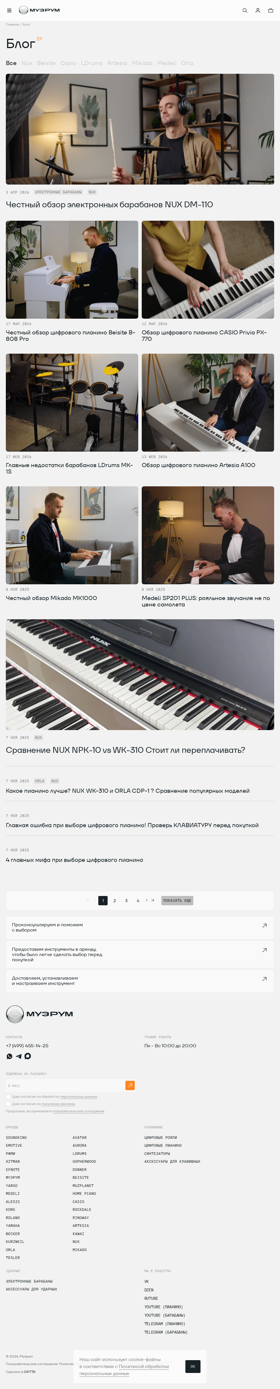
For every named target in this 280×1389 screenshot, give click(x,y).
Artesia (117, 63)
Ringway (81, 1217)
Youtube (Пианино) (163, 1306)
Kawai (78, 1233)
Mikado (142, 63)
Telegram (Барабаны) (166, 1332)
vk (146, 1281)
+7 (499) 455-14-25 (27, 1046)
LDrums (92, 63)
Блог (26, 24)
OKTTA (29, 1371)
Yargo (12, 1185)
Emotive (14, 1145)
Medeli (166, 63)
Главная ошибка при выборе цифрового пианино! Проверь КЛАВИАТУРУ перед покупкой (132, 825)
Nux (26, 63)
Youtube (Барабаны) (165, 1315)
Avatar (80, 1137)
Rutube (151, 1298)
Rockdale (82, 1209)
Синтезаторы (157, 1153)
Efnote (13, 1169)
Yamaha (13, 1225)
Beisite (46, 63)
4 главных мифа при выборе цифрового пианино (74, 860)
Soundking (16, 1137)
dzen (148, 1289)
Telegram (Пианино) (165, 1323)
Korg (10, 1209)
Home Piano (84, 1193)
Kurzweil (15, 1241)
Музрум (13, 1177)
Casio (68, 63)
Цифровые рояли (160, 1137)
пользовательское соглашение (78, 1111)
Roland (13, 1217)
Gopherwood (84, 1161)
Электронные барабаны (29, 1281)
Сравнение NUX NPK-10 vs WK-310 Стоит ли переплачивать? (125, 750)
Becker (13, 1233)
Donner (80, 1169)
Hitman (13, 1161)
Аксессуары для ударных (31, 1289)
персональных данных (78, 1096)
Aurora (80, 1145)
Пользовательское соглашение (32, 1364)
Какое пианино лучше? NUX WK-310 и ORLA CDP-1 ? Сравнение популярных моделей (128, 791)
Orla (187, 63)
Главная (12, 24)
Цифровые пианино (163, 1145)
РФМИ (10, 1153)
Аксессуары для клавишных (172, 1161)
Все (11, 63)
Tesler (13, 1257)
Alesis (13, 1201)
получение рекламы (58, 1104)
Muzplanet (83, 1185)
